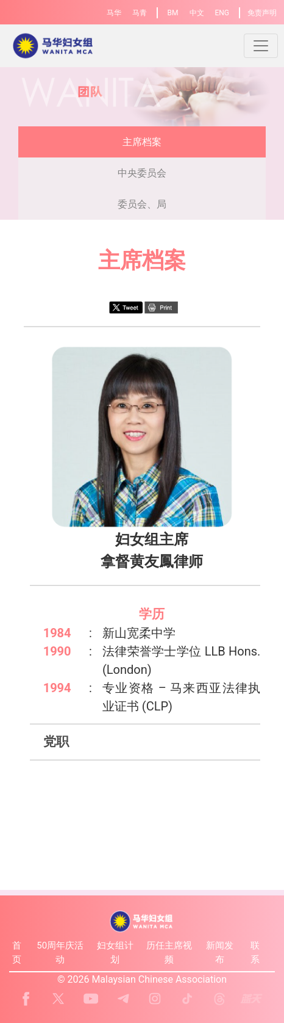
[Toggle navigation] (261, 46)
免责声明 (262, 13)
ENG (222, 13)
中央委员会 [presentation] (142, 173)
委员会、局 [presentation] (142, 204)
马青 (139, 13)
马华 (114, 13)
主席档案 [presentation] (142, 142)
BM (173, 13)
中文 (197, 13)
